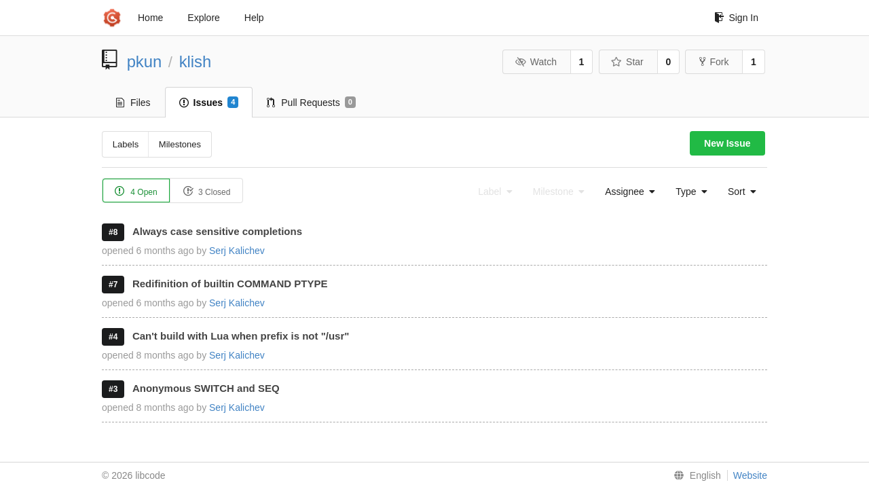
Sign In (736, 17)
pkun (144, 61)
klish (195, 61)
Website (750, 475)
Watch (536, 61)
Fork (713, 61)
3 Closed (207, 191)
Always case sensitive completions (217, 231)
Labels (125, 144)
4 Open (136, 191)
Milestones (180, 144)
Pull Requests (311, 102)
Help (254, 17)
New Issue (727, 143)
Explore (203, 17)
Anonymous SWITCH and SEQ (206, 388)
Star (627, 61)
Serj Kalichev (237, 250)
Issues (209, 102)
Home (150, 17)
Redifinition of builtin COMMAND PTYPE (229, 283)
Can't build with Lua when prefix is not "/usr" (240, 336)
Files (133, 102)
